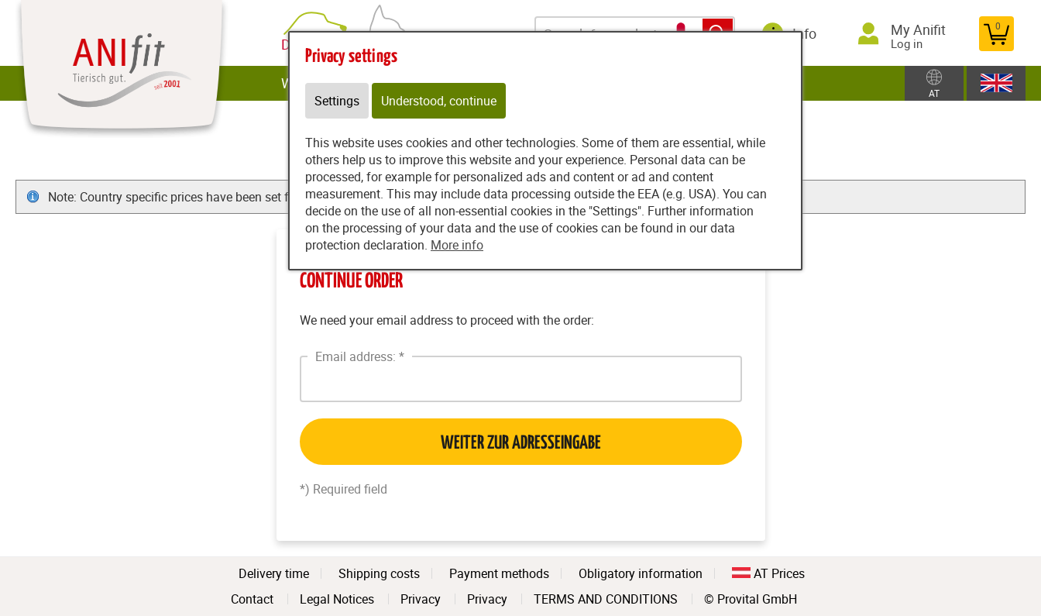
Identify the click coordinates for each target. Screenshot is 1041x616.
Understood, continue (438, 100)
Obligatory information (641, 573)
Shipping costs (379, 573)
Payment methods (499, 573)
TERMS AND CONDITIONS (606, 599)
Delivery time (274, 573)
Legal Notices (337, 599)
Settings (336, 100)
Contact (252, 599)
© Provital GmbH (750, 599)
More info (457, 244)
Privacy (420, 599)
